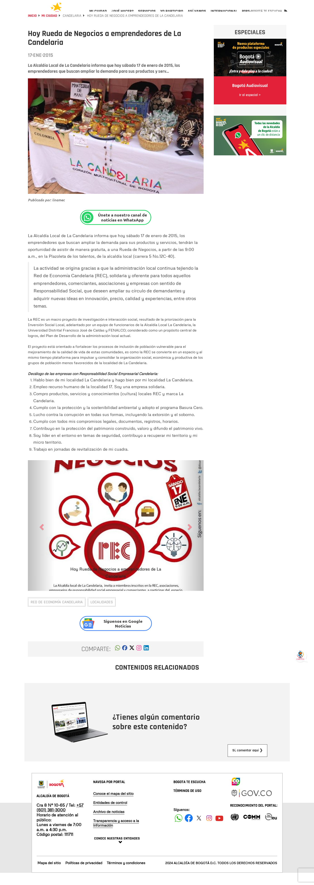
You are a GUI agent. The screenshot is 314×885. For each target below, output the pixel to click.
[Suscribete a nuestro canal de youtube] (219, 830)
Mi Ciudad (49, 27)
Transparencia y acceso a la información (116, 834)
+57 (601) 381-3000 (60, 820)
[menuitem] (98, 15)
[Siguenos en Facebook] (179, 830)
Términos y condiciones (126, 875)
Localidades (101, 614)
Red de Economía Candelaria (57, 614)
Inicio (32, 27)
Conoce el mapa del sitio (113, 805)
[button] (117, 661)
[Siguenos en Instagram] (209, 830)
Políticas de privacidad (83, 875)
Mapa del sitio (49, 875)
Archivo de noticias (108, 823)
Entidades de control (110, 814)
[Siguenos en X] (199, 830)
